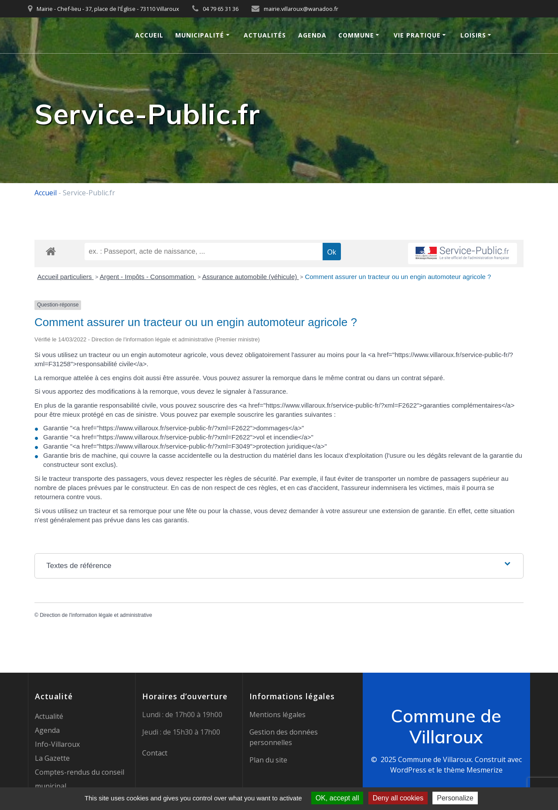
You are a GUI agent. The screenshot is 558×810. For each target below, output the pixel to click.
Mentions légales (277, 714)
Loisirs (473, 35)
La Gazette (52, 758)
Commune (356, 35)
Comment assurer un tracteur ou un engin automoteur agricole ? (398, 276)
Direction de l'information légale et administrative (96, 615)
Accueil (149, 35)
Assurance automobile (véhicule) (250, 276)
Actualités (265, 35)
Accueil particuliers (65, 276)
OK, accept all (337, 798)
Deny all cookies (398, 798)
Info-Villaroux (57, 744)
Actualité (49, 716)
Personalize (455, 798)
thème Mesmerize (473, 770)
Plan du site (268, 760)
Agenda (312, 35)
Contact (154, 753)
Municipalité (199, 35)
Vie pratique (417, 35)
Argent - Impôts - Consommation (148, 276)
